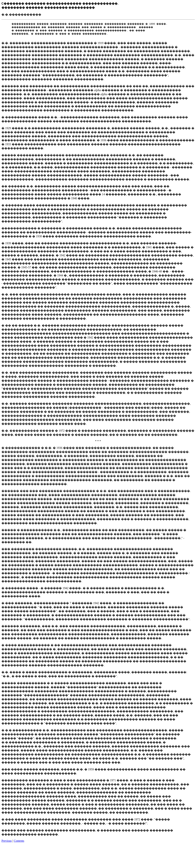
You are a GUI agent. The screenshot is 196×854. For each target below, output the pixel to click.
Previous (6, 841)
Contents (19, 841)
